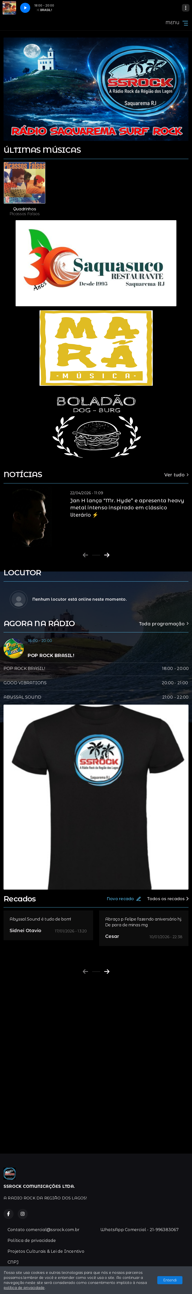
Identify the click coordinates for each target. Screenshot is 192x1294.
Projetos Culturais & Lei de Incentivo (46, 1251)
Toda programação (163, 623)
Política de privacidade (32, 1240)
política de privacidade (24, 1287)
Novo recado (124, 898)
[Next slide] (106, 555)
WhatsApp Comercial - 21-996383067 (139, 1229)
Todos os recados (167, 898)
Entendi (170, 1280)
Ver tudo (176, 474)
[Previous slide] (85, 555)
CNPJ (13, 1262)
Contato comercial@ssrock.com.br (44, 1229)
